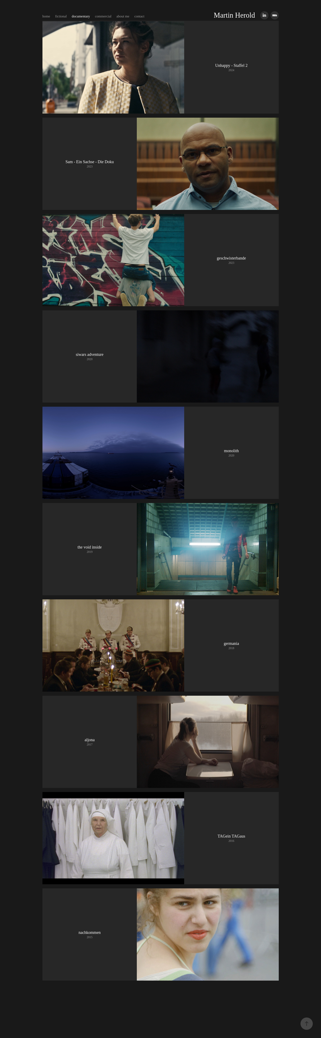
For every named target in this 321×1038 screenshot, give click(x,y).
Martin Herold (234, 15)
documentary (81, 16)
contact (139, 16)
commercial (103, 16)
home (46, 16)
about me (123, 16)
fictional (61, 16)
